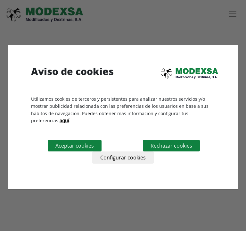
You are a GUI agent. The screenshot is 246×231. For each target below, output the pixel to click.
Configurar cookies (123, 157)
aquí (64, 120)
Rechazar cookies (171, 145)
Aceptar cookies (74, 145)
